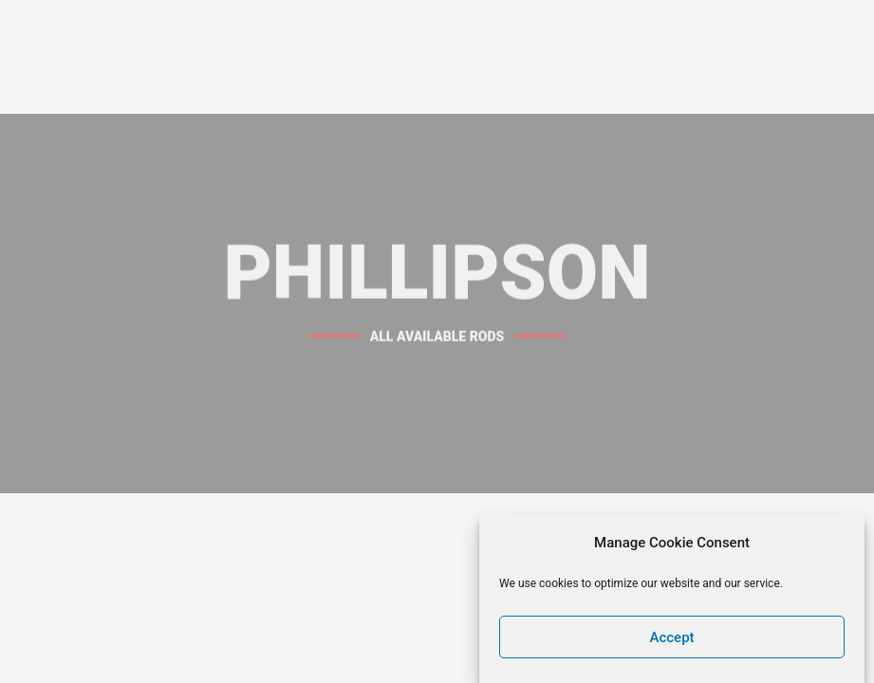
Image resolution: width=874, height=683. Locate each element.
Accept (672, 642)
